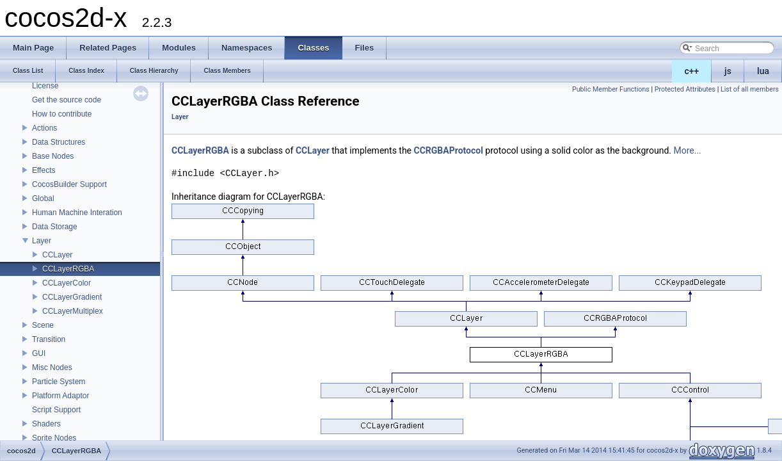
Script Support (56, 409)
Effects (43, 170)
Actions (44, 128)
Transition (48, 339)
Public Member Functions (611, 89)
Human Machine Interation (77, 212)
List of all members (750, 89)
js (727, 71)
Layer (41, 240)
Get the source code (66, 99)
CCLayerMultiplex (72, 311)
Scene (43, 325)
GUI (38, 353)
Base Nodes (53, 156)
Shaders (46, 423)
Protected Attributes (685, 89)
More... (687, 150)
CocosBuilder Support (69, 184)
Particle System (58, 381)
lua (763, 71)
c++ (692, 71)
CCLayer (57, 254)
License (45, 85)
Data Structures (58, 142)
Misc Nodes (52, 367)
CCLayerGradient (72, 297)
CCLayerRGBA (68, 268)
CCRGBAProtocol (448, 150)
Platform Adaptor (60, 395)
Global (43, 198)
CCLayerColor (66, 283)
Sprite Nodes (54, 437)
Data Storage (54, 226)
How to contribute (62, 113)
